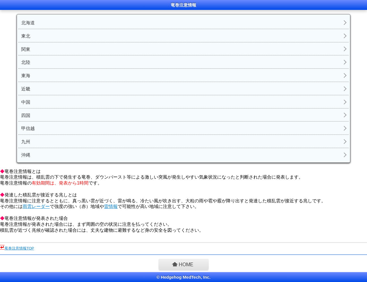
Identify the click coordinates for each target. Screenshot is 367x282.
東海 (25, 75)
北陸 (25, 62)
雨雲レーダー (36, 206)
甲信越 (28, 128)
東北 (25, 36)
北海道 (28, 22)
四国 (25, 115)
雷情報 (111, 206)
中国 (25, 102)
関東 (25, 49)
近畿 (25, 88)
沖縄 (25, 155)
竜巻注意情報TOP (19, 248)
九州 (25, 141)
